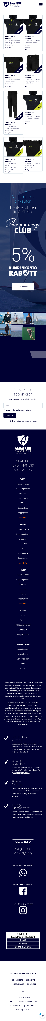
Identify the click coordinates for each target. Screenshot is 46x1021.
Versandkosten (23, 654)
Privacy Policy (10, 410)
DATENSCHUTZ (30, 980)
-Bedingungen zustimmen (19, 410)
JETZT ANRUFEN (23, 842)
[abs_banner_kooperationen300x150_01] (23, 940)
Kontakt (23, 668)
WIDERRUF (19, 980)
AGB (12, 980)
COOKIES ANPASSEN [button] (17, 984)
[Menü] (39, 4)
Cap (23, 615)
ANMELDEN (23, 287)
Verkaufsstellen (23, 659)
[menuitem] (39, 4)
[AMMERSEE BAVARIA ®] (13, 4)
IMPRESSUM (31, 984)
